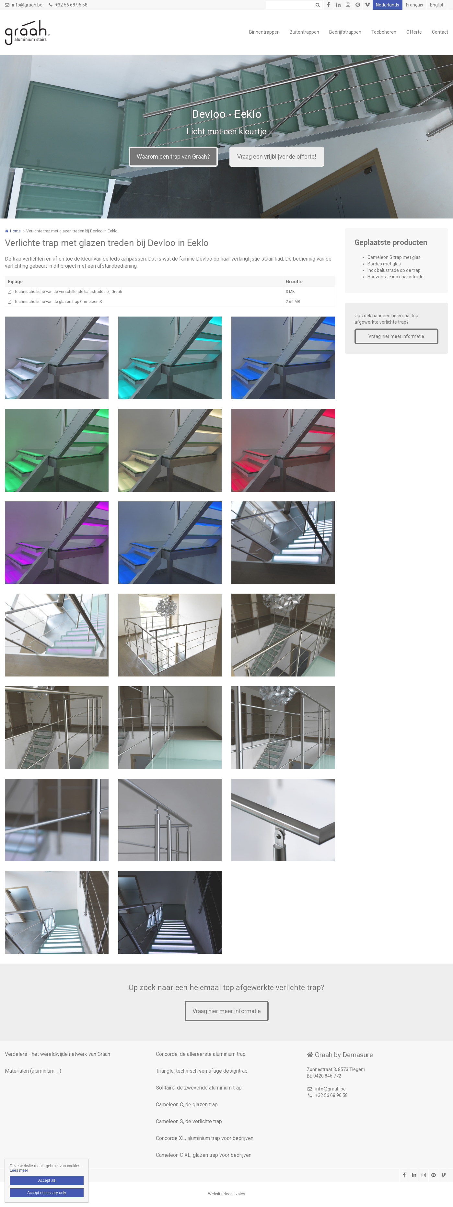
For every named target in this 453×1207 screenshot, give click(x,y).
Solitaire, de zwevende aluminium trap (199, 1088)
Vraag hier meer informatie (396, 336)
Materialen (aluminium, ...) (33, 1071)
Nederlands (387, 4)
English (437, 4)
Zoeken (317, 5)
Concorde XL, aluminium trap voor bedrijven (204, 1138)
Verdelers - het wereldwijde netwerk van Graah (57, 1054)
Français (414, 4)
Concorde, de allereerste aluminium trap (201, 1054)
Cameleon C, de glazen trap (187, 1104)
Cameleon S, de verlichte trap (189, 1121)
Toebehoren (383, 32)
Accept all (46, 1180)
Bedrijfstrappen (345, 32)
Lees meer (19, 1170)
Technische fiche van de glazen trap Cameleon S (58, 301)
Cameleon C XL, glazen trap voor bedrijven (203, 1155)
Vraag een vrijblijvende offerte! (276, 156)
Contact (440, 32)
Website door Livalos (226, 1194)
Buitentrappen (304, 32)
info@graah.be (23, 4)
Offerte (414, 32)
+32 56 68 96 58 (68, 4)
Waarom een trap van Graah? (173, 156)
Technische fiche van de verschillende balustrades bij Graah (68, 291)
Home (15, 231)
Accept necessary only (46, 1192)
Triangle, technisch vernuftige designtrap (202, 1071)
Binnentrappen (264, 32)
